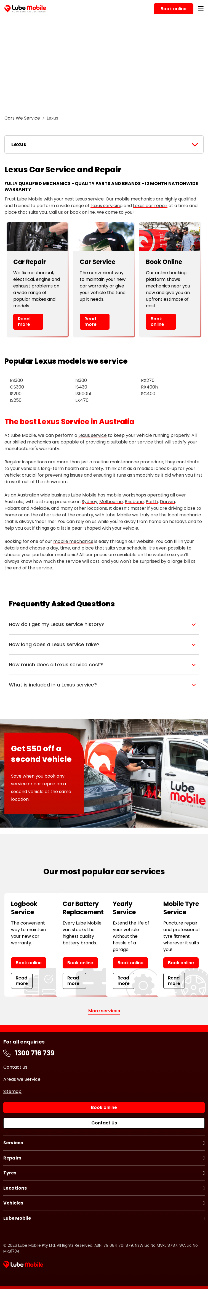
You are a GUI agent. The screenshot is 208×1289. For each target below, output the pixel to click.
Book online (157, 321)
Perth (152, 501)
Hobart (12, 508)
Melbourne (111, 501)
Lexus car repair (150, 205)
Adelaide (39, 508)
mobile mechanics (135, 199)
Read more (24, 321)
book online (82, 212)
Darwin (167, 501)
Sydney (89, 501)
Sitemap (12, 1091)
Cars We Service (22, 118)
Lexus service (92, 435)
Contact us (15, 1067)
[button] (104, 624)
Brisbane (134, 501)
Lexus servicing (106, 205)
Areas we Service (22, 1079)
